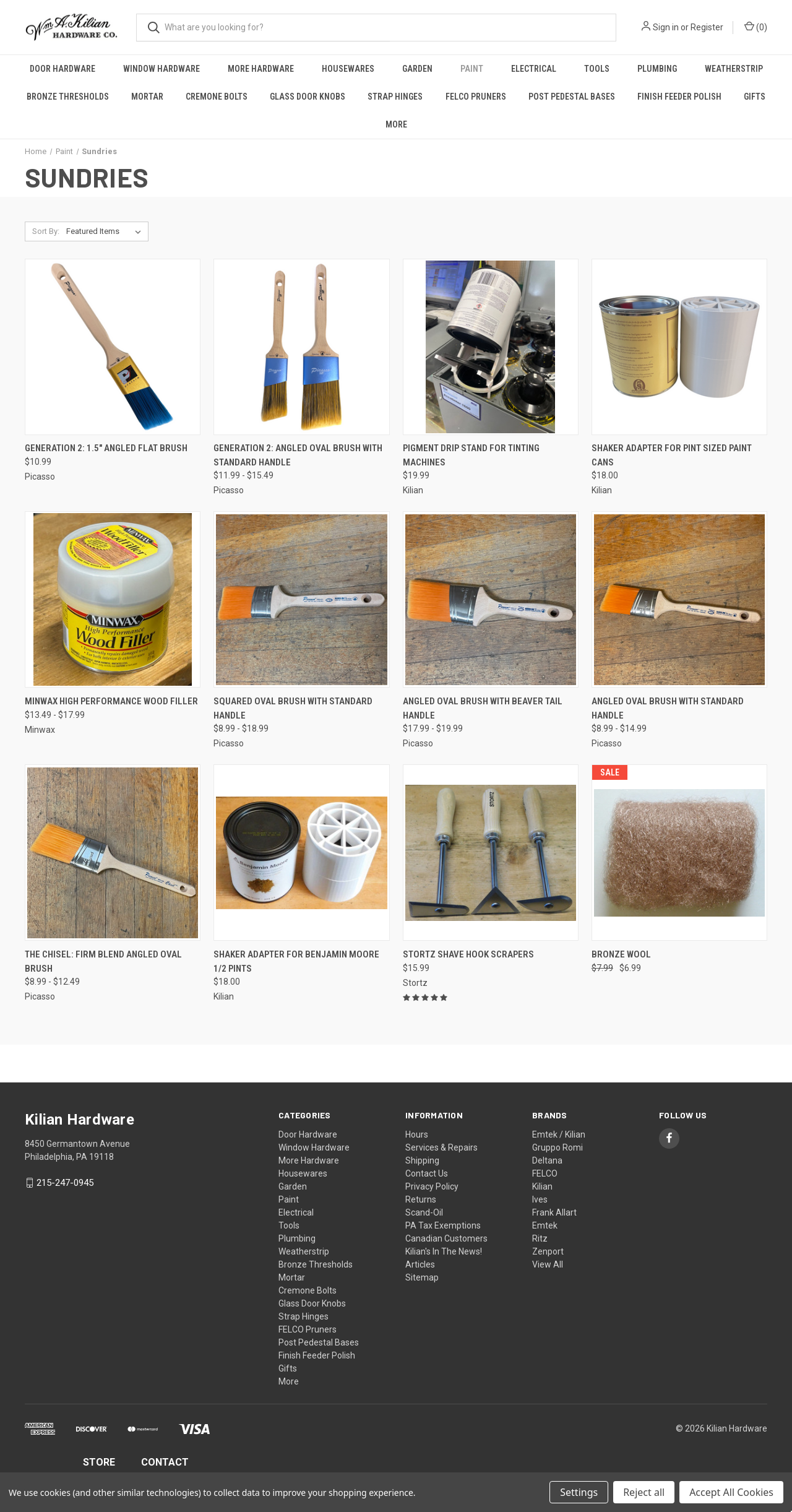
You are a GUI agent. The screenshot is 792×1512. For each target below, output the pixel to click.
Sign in (666, 27)
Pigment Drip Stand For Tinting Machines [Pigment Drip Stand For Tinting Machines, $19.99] (471, 455)
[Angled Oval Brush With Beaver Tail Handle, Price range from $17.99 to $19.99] (490, 599)
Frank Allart (554, 1212)
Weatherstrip (734, 69)
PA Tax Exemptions (443, 1225)
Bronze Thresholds (68, 97)
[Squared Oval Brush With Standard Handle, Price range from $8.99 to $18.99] (301, 599)
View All (547, 1264)
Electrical (533, 69)
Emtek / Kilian (558, 1134)
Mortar (147, 97)
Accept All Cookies (731, 1492)
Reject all (644, 1492)
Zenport (548, 1251)
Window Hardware (161, 69)
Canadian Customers (446, 1238)
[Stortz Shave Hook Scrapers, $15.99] (490, 852)
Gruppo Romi (557, 1147)
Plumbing (657, 69)
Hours (416, 1134)
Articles (420, 1264)
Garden (417, 69)
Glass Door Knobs (307, 97)
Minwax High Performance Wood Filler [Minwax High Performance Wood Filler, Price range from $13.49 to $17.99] (111, 701)
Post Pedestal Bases (571, 97)
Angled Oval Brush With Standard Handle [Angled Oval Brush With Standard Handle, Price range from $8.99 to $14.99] (668, 708)
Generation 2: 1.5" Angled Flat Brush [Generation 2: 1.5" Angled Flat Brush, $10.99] (106, 448)
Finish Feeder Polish (679, 97)
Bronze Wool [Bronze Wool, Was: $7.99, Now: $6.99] (621, 954)
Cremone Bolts (217, 97)
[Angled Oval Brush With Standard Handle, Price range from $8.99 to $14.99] (679, 599)
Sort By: (45, 231)
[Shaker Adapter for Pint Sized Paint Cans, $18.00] (679, 347)
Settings (579, 1492)
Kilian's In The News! (443, 1251)
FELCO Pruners (476, 97)
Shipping (422, 1160)
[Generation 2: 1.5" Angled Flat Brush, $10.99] (112, 347)
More (396, 124)
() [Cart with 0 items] (755, 26)
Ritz (540, 1238)
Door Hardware (62, 69)
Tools (596, 69)
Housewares (348, 69)
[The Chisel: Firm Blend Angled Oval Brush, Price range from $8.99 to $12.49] (112, 852)
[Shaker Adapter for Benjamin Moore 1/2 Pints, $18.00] (301, 852)
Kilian (542, 1186)
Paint (471, 69)
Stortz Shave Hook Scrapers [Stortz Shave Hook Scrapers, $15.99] (468, 954)
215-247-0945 (65, 1182)
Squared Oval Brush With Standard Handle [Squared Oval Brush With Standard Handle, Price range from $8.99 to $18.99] (292, 708)
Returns (420, 1199)
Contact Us (426, 1173)
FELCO (544, 1173)
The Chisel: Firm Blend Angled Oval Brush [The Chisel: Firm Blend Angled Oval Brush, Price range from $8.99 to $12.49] (103, 961)
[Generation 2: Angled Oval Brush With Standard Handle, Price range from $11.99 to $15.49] (301, 347)
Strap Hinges (395, 97)
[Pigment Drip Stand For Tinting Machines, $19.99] (490, 347)
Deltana (547, 1160)
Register (707, 27)
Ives (540, 1199)
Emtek (544, 1225)
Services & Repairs (441, 1147)
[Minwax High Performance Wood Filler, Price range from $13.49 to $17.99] (112, 599)
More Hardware (261, 69)
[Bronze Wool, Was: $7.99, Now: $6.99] (679, 852)
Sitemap (422, 1277)
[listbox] (106, 231)
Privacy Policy (431, 1186)
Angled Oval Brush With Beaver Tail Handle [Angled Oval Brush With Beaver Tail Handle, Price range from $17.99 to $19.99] (482, 708)
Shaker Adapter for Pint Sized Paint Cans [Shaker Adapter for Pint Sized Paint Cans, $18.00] (672, 455)
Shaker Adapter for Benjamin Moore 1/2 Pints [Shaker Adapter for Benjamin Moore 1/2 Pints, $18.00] (296, 961)
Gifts (754, 97)
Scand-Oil (424, 1212)
